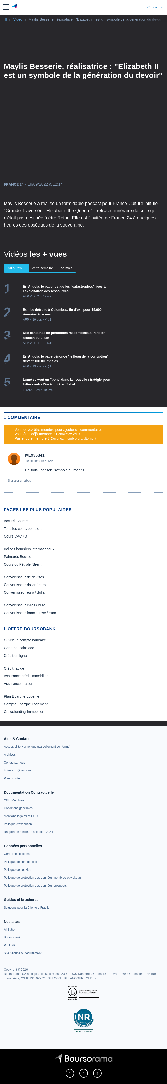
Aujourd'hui (16, 268)
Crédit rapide (14, 668)
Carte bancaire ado (19, 648)
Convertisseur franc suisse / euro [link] (30, 613)
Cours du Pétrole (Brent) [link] (23, 564)
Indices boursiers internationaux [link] (29, 549)
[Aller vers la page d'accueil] (15, 7)
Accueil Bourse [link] (16, 521)
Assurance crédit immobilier (26, 676)
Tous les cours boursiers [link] (23, 529)
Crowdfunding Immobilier (23, 712)
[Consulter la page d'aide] (143, 7)
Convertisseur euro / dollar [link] (25, 592)
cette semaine (42, 268)
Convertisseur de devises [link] (24, 577)
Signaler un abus (19, 480)
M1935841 (35, 455)
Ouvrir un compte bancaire (25, 640)
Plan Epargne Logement (23, 696)
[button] (6, 7)
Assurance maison (18, 684)
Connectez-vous (68, 434)
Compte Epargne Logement (26, 704)
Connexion (155, 7)
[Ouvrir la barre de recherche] (138, 7)
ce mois (66, 268)
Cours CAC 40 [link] (15, 536)
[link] (37, 746)
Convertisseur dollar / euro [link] (25, 585)
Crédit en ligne (15, 655)
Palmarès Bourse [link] (17, 557)
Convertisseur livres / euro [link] (24, 605)
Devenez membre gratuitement (73, 438)
